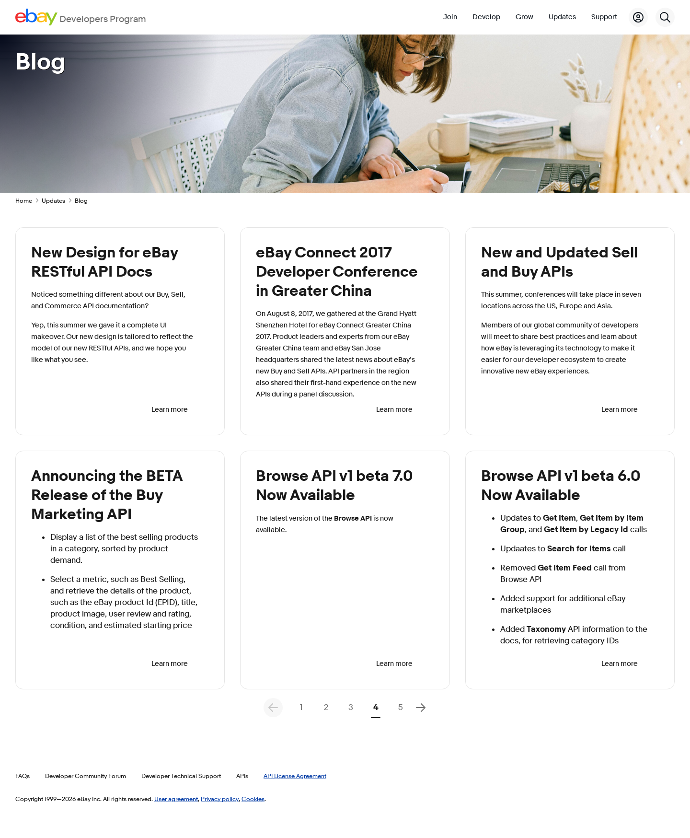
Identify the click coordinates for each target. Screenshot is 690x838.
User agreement (176, 799)
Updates (562, 17)
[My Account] (638, 17)
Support (604, 17)
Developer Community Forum (85, 776)
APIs (242, 776)
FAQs (22, 776)
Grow (524, 17)
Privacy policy (220, 799)
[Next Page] (420, 707)
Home (23, 200)
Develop (486, 17)
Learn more (169, 409)
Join (450, 17)
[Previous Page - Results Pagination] (273, 707)
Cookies (253, 799)
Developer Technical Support (181, 776)
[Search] (665, 17)
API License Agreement (295, 776)
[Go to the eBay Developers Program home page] (80, 17)
